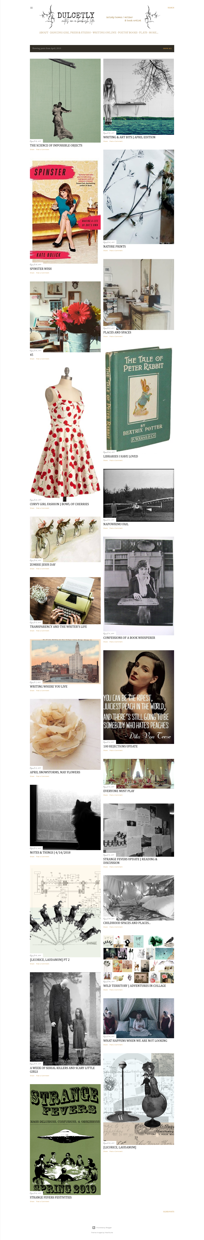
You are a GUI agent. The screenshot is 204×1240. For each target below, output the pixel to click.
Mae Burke (109, 1232)
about (43, 32)
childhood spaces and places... (127, 923)
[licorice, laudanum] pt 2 (49, 959)
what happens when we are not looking (135, 1040)
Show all (167, 48)
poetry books (127, 32)
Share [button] (32, 149)
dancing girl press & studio (70, 32)
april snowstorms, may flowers (55, 772)
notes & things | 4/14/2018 (50, 852)
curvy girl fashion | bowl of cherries (59, 504)
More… (153, 32)
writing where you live (48, 686)
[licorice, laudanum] (119, 1147)
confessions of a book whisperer (129, 637)
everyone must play (118, 791)
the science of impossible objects (56, 145)
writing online (104, 32)
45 (31, 354)
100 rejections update (120, 746)
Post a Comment (42, 149)
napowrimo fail (115, 524)
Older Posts (168, 1212)
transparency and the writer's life (58, 626)
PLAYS (143, 32)
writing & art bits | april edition (129, 137)
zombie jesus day (43, 564)
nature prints (114, 246)
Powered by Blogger (102, 1227)
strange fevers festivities (51, 1197)
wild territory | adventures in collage (134, 985)
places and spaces (117, 332)
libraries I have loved (120, 456)
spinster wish (41, 268)
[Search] (171, 8)
